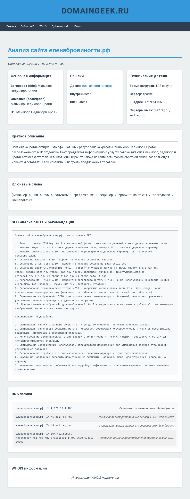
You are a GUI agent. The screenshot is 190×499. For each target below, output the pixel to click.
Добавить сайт (61, 26)
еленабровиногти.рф (97, 86)
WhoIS (42, 26)
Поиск (78, 26)
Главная (11, 26)
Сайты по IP (27, 26)
